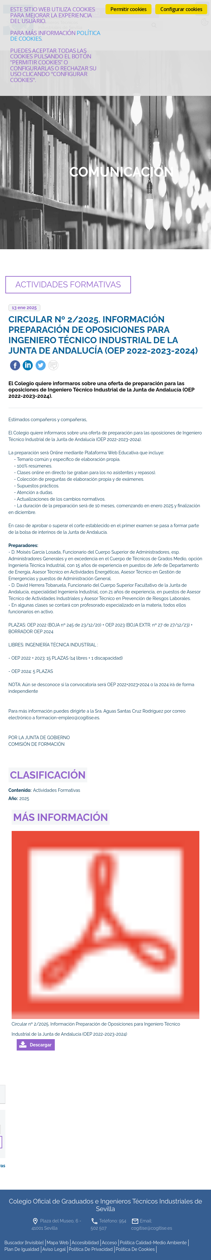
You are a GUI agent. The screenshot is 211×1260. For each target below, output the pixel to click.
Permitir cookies (128, 9)
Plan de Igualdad (21, 1248)
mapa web (58, 1242)
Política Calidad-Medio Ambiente (153, 1242)
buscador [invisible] (24, 1242)
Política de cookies (135, 1248)
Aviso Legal (54, 1248)
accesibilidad (85, 1242)
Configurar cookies (181, 9)
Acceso (109, 1242)
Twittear (41, 365)
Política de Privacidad (91, 1248)
